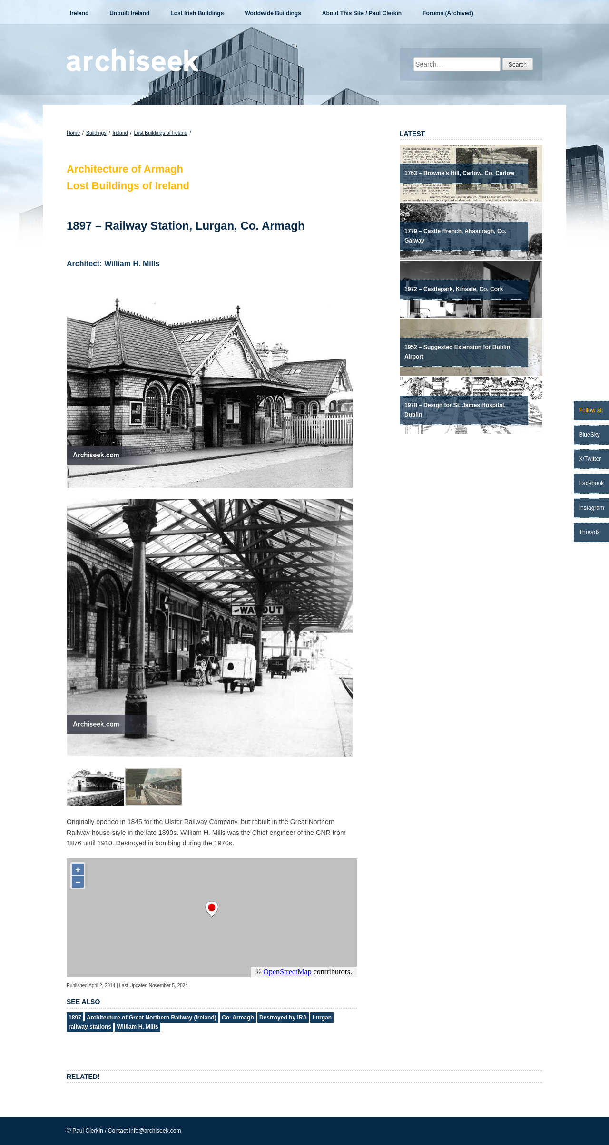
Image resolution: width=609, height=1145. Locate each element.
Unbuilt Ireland (129, 13)
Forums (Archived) (447, 13)
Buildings (96, 133)
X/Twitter (590, 459)
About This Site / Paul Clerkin (362, 13)
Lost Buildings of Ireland (160, 133)
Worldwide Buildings (273, 13)
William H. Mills (137, 1026)
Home (73, 133)
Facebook (591, 483)
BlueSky (589, 434)
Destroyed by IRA (283, 1017)
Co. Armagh (238, 1017)
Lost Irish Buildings (197, 13)
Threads (589, 532)
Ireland (79, 13)
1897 (75, 1017)
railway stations (90, 1026)
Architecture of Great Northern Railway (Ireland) (151, 1017)
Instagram (591, 508)
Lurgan (322, 1017)
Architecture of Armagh (125, 169)
